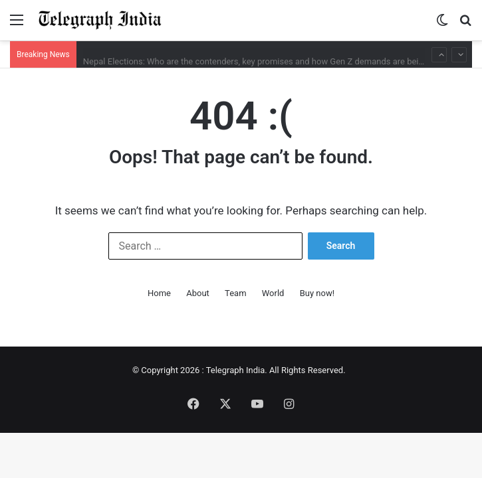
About (197, 293)
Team (236, 293)
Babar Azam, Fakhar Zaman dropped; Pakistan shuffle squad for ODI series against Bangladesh (265, 41)
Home (159, 293)
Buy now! (317, 293)
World (273, 293)
